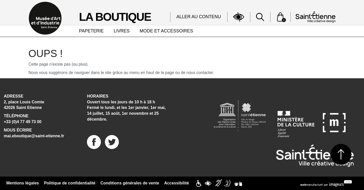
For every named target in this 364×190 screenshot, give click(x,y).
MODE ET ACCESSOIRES (166, 30)
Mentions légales (22, 183)
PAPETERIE (91, 30)
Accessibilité (176, 183)
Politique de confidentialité (70, 183)
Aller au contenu (198, 16)
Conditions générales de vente (130, 183)
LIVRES (122, 30)
